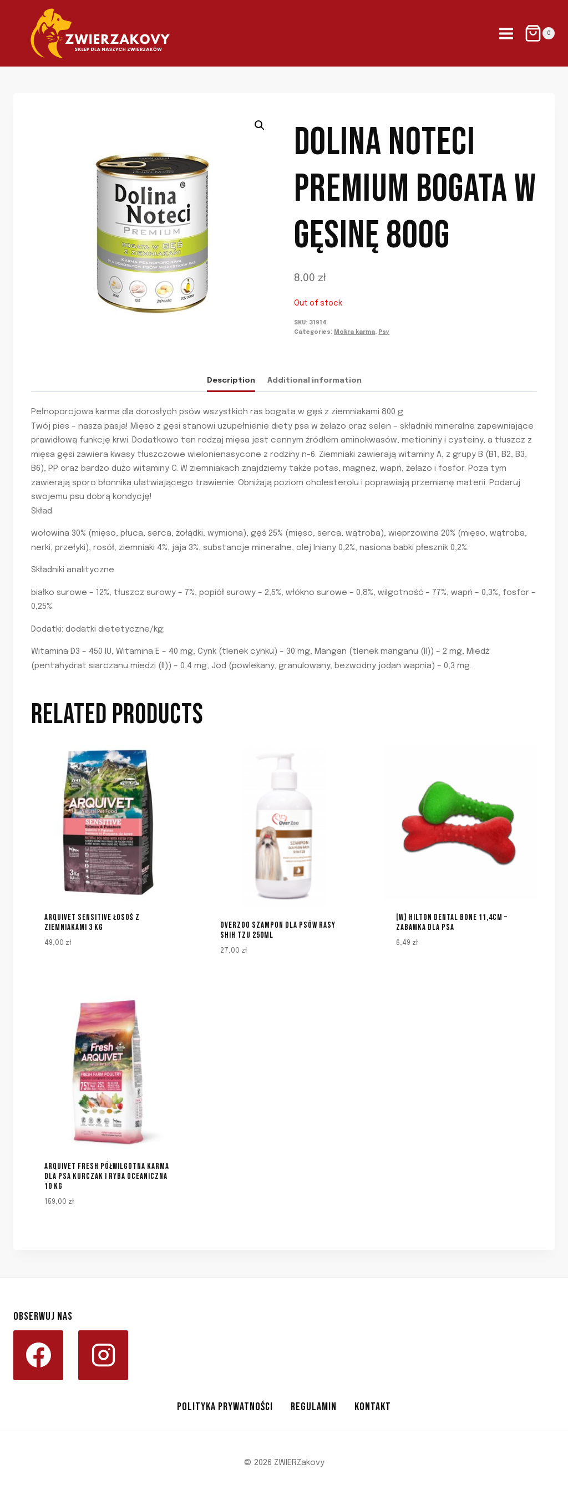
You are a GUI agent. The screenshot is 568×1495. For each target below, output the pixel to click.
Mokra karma (354, 332)
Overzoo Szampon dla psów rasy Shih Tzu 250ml (278, 930)
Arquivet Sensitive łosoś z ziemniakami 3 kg (92, 922)
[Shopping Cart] (539, 33)
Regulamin (314, 1406)
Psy (383, 332)
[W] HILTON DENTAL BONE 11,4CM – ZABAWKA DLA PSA (452, 922)
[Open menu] (506, 33)
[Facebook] (38, 1355)
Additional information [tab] (314, 380)
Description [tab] (231, 380)
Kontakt (372, 1406)
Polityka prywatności (225, 1406)
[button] (260, 125)
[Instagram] (103, 1355)
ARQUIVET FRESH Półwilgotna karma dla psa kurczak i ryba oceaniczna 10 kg (106, 1176)
